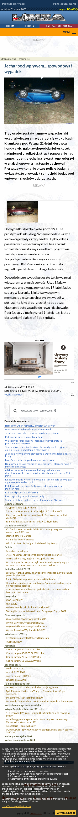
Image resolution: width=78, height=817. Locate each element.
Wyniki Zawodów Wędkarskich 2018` (25, 630)
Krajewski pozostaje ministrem (21, 492)
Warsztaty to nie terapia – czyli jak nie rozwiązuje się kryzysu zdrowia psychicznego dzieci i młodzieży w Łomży (38, 563)
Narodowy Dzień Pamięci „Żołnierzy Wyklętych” (30, 425)
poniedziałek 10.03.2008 (18, 676)
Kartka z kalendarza (59, 26)
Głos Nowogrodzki (15, 615)
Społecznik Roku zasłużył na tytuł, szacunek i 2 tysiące (34, 500)
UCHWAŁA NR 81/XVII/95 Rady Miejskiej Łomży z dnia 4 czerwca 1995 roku (40, 731)
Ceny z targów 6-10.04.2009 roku (23, 649)
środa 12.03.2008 (14, 668)
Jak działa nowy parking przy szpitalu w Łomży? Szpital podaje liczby (38, 455)
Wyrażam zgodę (66, 812)
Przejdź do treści (13, 3)
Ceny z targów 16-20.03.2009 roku (23, 660)
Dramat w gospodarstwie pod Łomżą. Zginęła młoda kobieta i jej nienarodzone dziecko (39, 584)
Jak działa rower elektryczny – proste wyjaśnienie (32, 433)
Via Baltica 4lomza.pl (16, 525)
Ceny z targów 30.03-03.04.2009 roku (25, 653)
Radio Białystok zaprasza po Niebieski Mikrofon (31, 579)
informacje (24, 58)
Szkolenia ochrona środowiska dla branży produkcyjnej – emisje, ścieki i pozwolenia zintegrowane (36, 448)
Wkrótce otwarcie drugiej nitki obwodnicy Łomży (32, 543)
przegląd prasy (13, 664)
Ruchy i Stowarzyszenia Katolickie (23, 705)
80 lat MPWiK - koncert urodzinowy (24, 697)
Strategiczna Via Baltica (18, 535)
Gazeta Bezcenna (14, 503)
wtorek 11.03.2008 (15, 672)
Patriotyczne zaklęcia (17, 551)
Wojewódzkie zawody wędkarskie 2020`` (27, 619)
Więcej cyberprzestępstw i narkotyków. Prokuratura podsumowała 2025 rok (33, 442)
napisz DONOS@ (68, 9)
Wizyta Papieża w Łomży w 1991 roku (24, 709)
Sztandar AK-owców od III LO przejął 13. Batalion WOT (34, 511)
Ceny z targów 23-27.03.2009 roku (23, 657)
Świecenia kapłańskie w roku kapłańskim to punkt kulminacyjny (39, 701)
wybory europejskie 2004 (18, 736)
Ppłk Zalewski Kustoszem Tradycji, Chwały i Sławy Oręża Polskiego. (36, 692)
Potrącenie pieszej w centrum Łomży (25, 437)
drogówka (10, 596)
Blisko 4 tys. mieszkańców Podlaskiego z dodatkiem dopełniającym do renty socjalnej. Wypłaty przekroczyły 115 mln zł (37, 473)
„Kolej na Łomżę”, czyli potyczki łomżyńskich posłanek (34, 554)
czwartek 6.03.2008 (16, 679)
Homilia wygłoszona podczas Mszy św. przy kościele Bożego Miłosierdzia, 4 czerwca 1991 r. (37, 720)
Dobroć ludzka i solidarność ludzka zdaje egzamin (32, 687)
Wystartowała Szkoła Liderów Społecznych (28, 429)
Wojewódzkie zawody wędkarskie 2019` (27, 626)
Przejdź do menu (64, 3)
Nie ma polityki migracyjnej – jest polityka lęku (30, 558)
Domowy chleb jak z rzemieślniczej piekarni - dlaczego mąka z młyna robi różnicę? (38, 465)
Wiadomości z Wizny (16, 634)
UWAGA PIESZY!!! (15, 599)
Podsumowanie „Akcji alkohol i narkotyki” (28, 607)
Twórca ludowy (14, 641)
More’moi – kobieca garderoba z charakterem (29, 460)
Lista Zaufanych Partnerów (16, 806)
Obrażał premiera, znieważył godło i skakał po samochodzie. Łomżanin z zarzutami (37, 590)
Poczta (29, 26)
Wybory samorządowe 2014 (20, 740)
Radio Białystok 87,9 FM (17, 569)
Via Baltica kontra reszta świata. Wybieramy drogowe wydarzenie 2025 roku (34, 530)
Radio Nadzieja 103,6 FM (17, 683)
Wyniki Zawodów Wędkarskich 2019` (25, 622)
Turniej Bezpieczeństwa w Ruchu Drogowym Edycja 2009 (36, 611)
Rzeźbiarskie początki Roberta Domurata (27, 638)
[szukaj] (38, 410)
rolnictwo (10, 645)
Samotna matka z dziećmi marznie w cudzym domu (32, 521)
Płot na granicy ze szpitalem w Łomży (24, 496)
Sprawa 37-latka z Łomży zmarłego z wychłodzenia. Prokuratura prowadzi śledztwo (39, 574)
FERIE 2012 (11, 603)
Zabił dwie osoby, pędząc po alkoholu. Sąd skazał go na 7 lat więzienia (36, 516)
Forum (10, 26)
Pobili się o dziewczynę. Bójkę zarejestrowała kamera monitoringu (33, 487)
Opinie (8, 547)
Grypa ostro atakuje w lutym (21, 507)
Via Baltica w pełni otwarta (20, 539)
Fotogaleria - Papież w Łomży (21, 725)
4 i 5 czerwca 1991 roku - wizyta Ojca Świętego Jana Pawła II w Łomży (38, 714)
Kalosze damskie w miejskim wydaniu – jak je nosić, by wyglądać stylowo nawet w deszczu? (38, 481)
